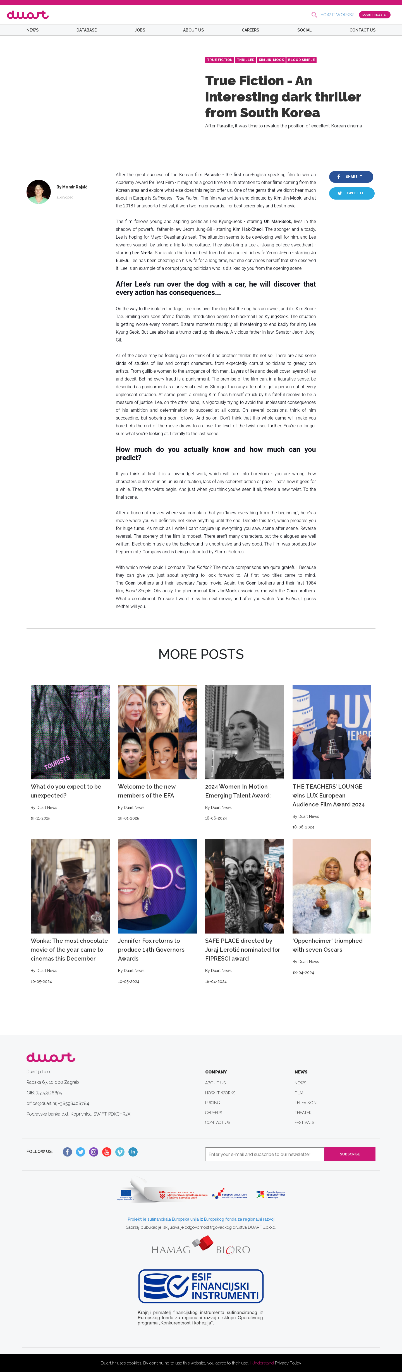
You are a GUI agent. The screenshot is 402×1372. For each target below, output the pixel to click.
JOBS (140, 30)
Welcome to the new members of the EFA (157, 753)
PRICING (212, 1102)
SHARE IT (354, 177)
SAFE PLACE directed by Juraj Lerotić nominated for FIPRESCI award (244, 912)
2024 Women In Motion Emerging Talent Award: (244, 753)
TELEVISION (306, 1102)
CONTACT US (362, 30)
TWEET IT (354, 193)
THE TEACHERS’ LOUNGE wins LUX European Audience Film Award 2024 (332, 757)
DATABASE (86, 30)
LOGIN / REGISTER (371, 14)
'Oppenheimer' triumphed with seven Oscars (332, 907)
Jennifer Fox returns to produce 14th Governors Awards (157, 912)
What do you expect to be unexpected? (70, 753)
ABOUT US (193, 30)
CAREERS (250, 30)
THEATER (303, 1113)
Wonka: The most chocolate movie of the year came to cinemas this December (70, 912)
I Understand (262, 1363)
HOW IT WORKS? (330, 14)
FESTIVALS (304, 1122)
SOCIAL (304, 30)
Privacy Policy (288, 1363)
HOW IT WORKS (220, 1093)
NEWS (33, 30)
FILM (299, 1093)
